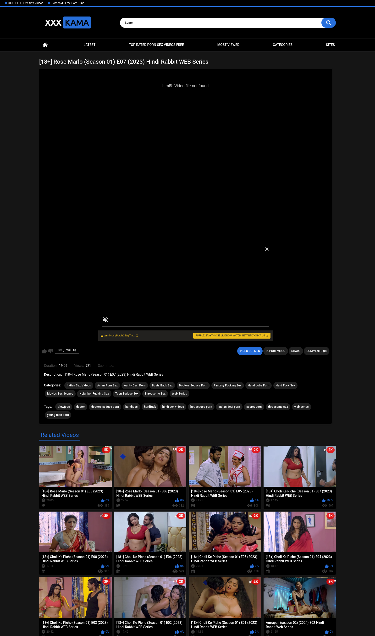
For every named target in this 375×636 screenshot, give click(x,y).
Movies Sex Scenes (60, 393)
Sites (330, 45)
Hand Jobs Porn (258, 385)
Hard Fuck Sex (285, 385)
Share (295, 351)
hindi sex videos (173, 406)
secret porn (254, 406)
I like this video (44, 351)
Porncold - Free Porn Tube (67, 3)
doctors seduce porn (105, 406)
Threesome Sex (155, 393)
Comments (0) (316, 351)
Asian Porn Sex (107, 385)
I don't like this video (50, 351)
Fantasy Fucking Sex (228, 385)
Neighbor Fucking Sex (94, 393)
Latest (90, 45)
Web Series (179, 393)
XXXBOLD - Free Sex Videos (25, 3)
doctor (80, 406)
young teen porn (58, 415)
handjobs (131, 406)
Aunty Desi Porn (134, 385)
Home (45, 45)
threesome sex (278, 406)
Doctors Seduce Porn (193, 385)
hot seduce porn (201, 406)
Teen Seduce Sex (126, 393)
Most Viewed (228, 45)
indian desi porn (229, 406)
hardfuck (150, 406)
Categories (282, 45)
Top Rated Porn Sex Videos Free (156, 45)
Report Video (275, 351)
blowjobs (64, 406)
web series (301, 406)
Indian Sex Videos (79, 385)
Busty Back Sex (162, 385)
